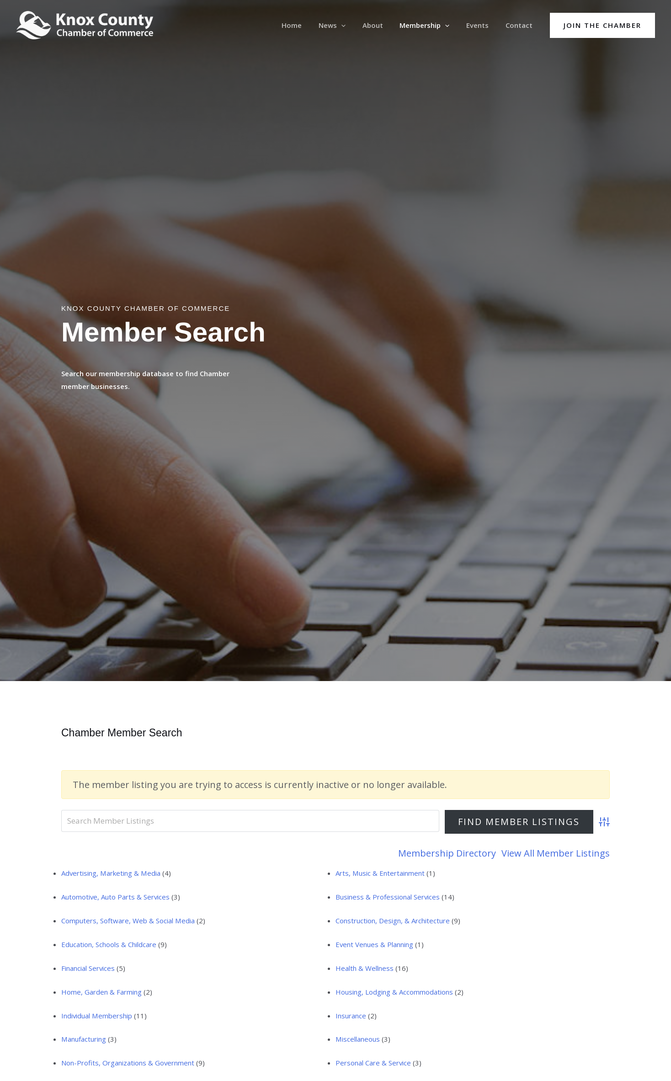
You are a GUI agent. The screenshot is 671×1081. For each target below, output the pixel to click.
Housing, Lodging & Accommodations (394, 991)
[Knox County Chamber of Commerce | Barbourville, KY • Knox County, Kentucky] (84, 24)
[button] (602, 25)
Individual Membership (96, 1015)
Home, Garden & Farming (101, 991)
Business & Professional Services (388, 896)
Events (482, 25)
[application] (355, 25)
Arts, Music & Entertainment (380, 873)
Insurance (351, 1015)
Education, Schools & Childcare (108, 944)
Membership (432, 25)
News (345, 25)
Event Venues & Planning (375, 944)
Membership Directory (447, 853)
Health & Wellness (365, 968)
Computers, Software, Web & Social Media (127, 920)
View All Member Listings (555, 853)
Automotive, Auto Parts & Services (115, 896)
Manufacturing (83, 1039)
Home (308, 25)
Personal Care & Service (373, 1062)
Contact (520, 25)
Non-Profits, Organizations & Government (128, 1062)
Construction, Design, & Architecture (393, 920)
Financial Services (88, 968)
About (383, 25)
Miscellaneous (357, 1039)
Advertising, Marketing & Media (110, 873)
